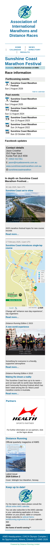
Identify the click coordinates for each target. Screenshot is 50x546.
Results (25, 52)
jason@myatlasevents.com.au (23, 162)
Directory (35, 50)
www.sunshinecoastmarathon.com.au (23, 166)
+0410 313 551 (15, 159)
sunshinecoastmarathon (20, 170)
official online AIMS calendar (17, 506)
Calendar (15, 50)
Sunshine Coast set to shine (19, 190)
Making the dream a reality (18, 377)
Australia (9, 68)
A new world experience (17, 327)
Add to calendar (38, 92)
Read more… (12, 234)
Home (18, 47)
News (32, 47)
